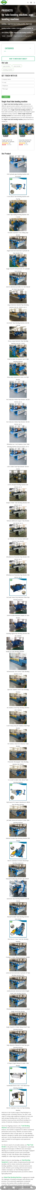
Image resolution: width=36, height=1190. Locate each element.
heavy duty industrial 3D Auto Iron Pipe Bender (25, 140)
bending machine (7, 70)
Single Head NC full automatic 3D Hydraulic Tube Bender (8, 140)
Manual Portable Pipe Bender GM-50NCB (17, 878)
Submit (6, 97)
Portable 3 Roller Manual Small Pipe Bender (18, 957)
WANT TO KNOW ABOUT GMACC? (18, 59)
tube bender (17, 66)
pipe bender (6, 66)
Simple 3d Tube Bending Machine (15, 651)
